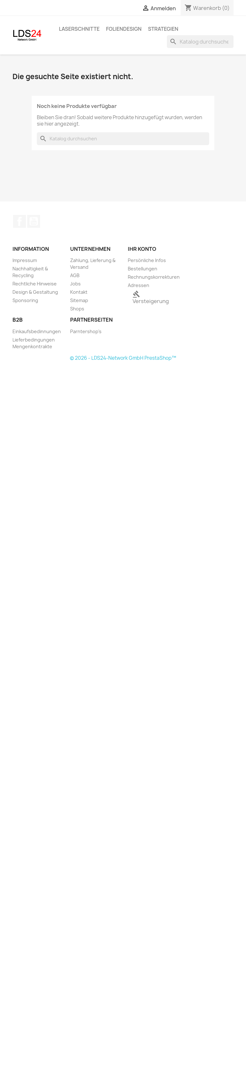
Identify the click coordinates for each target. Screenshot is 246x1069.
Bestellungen (142, 269)
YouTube (33, 221)
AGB (74, 275)
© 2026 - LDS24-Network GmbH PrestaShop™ (123, 358)
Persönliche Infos (147, 260)
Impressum (24, 260)
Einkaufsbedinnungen (36, 331)
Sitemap (79, 300)
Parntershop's (86, 331)
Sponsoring (25, 300)
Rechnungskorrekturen (154, 277)
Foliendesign (124, 28)
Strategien (163, 28)
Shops (77, 309)
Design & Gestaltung (35, 292)
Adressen (138, 285)
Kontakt (78, 292)
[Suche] (200, 41)
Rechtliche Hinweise (34, 284)
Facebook (19, 221)
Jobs (75, 284)
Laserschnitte (79, 28)
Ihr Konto (142, 248)
